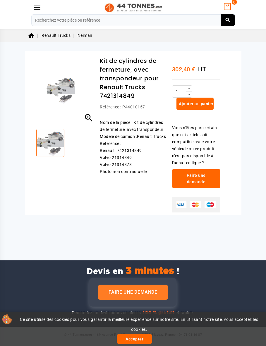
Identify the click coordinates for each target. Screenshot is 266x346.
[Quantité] (179, 91)
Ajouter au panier (196, 103)
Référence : (110, 107)
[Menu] (37, 8)
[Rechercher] (133, 20)
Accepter (134, 339)
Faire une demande (133, 292)
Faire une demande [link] (196, 178)
